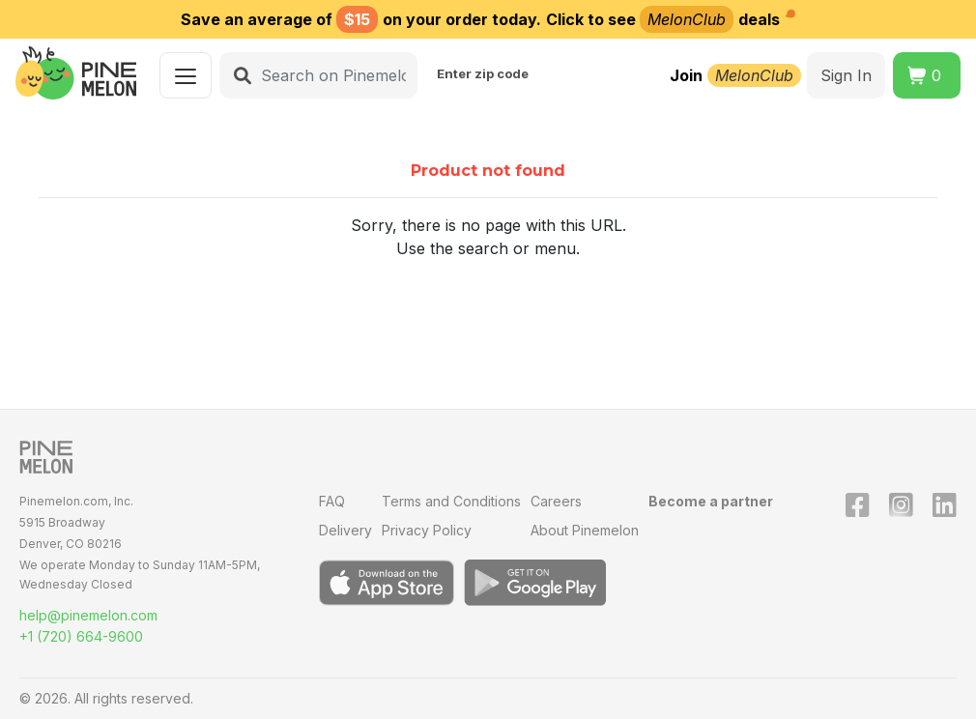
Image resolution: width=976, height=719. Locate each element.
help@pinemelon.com (88, 615)
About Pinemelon (585, 530)
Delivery (345, 530)
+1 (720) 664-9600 (81, 636)
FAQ (332, 501)
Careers (556, 501)
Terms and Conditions (451, 501)
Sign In (846, 75)
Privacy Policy (427, 530)
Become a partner (710, 501)
